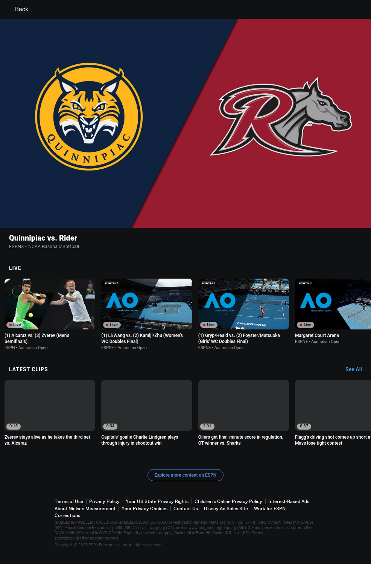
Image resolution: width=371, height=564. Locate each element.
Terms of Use (69, 502)
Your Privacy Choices (144, 508)
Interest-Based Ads (288, 502)
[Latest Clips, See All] (357, 370)
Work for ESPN (270, 508)
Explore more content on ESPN (186, 475)
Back (17, 9)
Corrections (67, 515)
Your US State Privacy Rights (157, 502)
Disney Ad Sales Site (226, 508)
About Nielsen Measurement (85, 508)
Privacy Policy (104, 502)
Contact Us (185, 508)
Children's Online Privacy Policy (228, 502)
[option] (50, 315)
